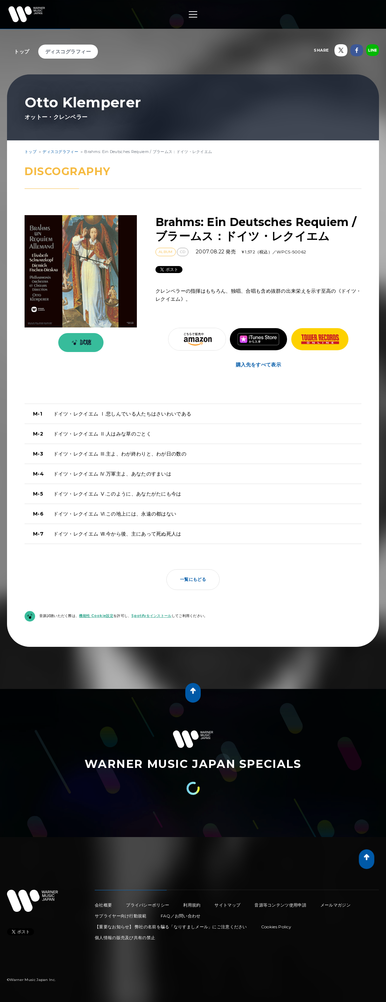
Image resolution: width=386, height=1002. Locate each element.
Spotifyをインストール (151, 615)
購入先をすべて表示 (258, 364)
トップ (21, 51)
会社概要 (103, 905)
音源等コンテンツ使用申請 (280, 905)
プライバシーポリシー (147, 905)
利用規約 (191, 905)
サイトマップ (227, 905)
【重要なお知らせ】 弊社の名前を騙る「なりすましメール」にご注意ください (171, 926)
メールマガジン (335, 905)
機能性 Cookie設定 (96, 615)
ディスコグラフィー (68, 51)
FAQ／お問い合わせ (181, 915)
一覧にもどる (193, 579)
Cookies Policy (276, 926)
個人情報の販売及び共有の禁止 (125, 937)
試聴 (80, 342)
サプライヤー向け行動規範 (121, 915)
